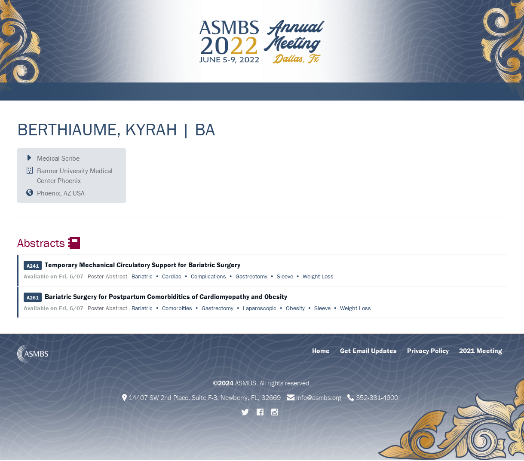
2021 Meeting (480, 351)
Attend (103, 92)
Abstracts (186, 92)
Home (321, 351)
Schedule (67, 92)
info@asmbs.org (318, 398)
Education (141, 92)
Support (227, 92)
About (31, 92)
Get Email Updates (368, 351)
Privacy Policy (428, 351)
